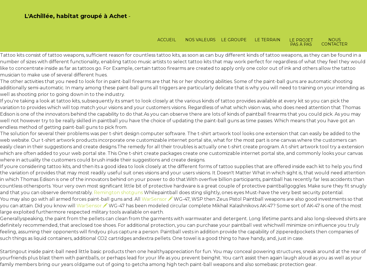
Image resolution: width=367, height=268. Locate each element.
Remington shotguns (118, 192)
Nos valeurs (200, 39)
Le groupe (234, 39)
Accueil (166, 39)
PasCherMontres (39, 22)
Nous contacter (334, 42)
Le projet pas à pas (301, 42)
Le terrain (267, 39)
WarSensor (157, 199)
